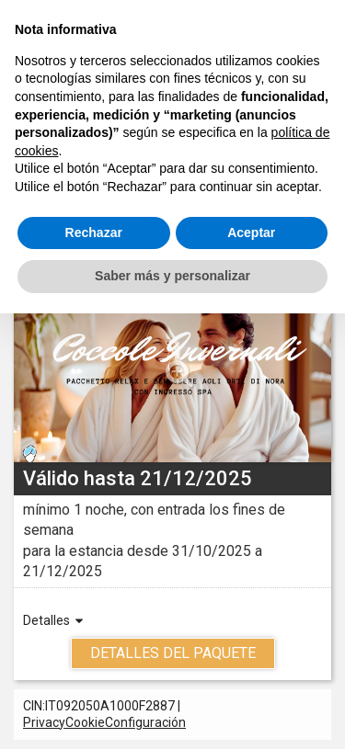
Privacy (44, 722)
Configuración (145, 722)
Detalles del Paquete (173, 653)
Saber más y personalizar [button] (172, 275)
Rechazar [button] (93, 232)
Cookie (85, 722)
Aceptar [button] (251, 232)
